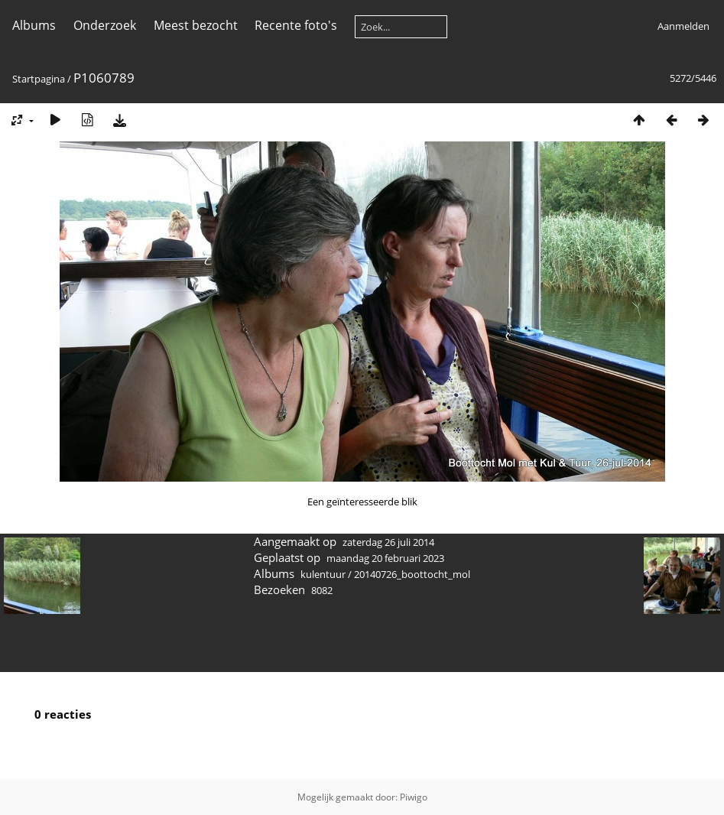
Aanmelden (683, 26)
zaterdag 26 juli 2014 (388, 542)
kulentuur (323, 574)
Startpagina (38, 79)
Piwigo (413, 797)
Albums (34, 25)
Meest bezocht (196, 25)
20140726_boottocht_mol (412, 574)
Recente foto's (296, 25)
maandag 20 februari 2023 (385, 558)
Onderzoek (104, 25)
